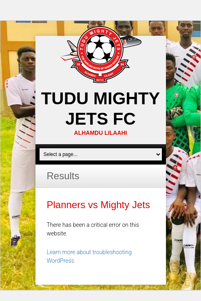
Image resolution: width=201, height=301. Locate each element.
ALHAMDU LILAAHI (100, 133)
